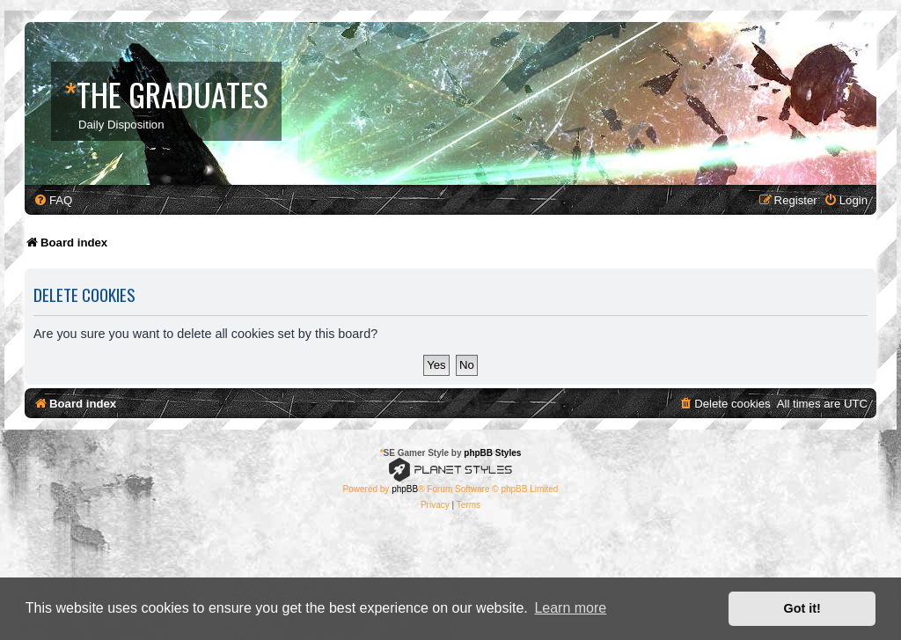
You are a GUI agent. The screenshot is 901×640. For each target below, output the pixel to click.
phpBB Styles (492, 453)
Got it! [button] (802, 608)
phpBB (405, 489)
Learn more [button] (570, 607)
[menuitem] (52, 200)
